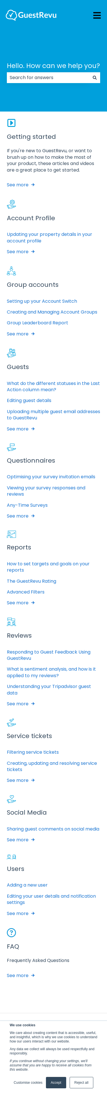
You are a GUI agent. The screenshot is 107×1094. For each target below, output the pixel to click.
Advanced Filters (26, 592)
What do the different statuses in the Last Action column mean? (53, 386)
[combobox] (48, 77)
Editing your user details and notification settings (51, 899)
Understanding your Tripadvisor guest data (49, 689)
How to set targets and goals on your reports (48, 567)
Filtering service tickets (33, 752)
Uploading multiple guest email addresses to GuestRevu (53, 414)
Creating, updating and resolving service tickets (52, 766)
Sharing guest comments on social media (53, 829)
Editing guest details (29, 400)
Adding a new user (27, 885)
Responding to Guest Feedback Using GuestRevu (48, 655)
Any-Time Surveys (27, 505)
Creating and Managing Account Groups (52, 312)
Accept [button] (56, 1083)
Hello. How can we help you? (53, 65)
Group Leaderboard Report (37, 323)
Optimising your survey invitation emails (51, 476)
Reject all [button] (81, 1083)
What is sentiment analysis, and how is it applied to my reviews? (51, 672)
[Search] (94, 77)
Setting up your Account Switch (42, 301)
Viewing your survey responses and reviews (46, 491)
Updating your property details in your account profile (49, 237)
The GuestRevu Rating (31, 581)
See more (18, 185)
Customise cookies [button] (28, 1083)
